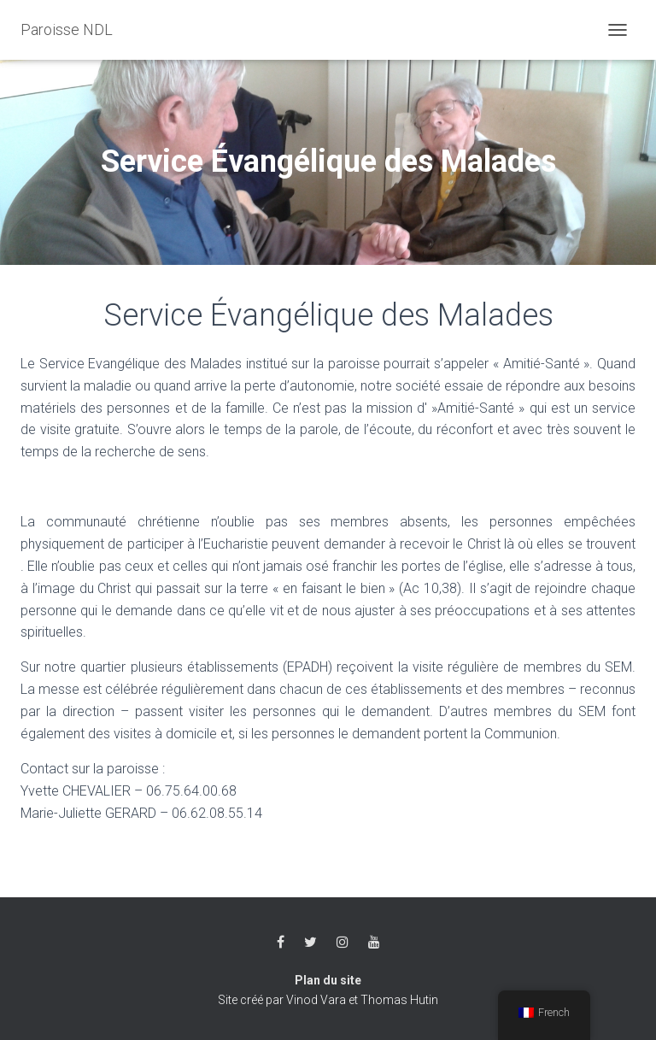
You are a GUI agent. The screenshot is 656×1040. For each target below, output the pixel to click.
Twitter (310, 942)
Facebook (280, 942)
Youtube (374, 942)
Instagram (342, 942)
